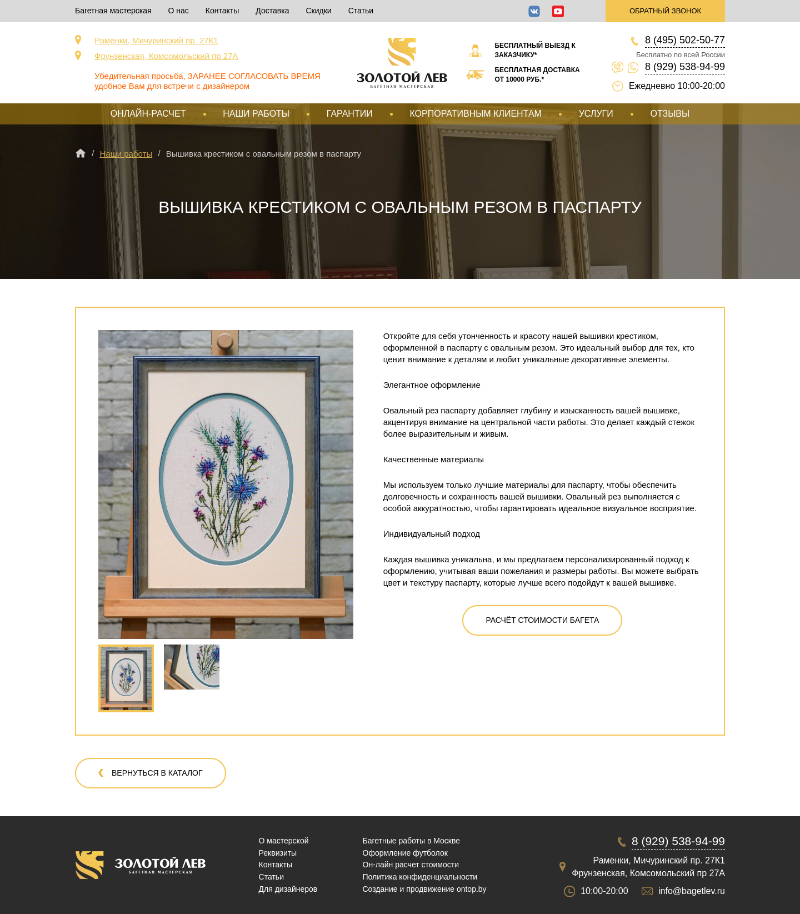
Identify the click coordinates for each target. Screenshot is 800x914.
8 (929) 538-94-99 (685, 66)
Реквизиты (278, 852)
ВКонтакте (534, 11)
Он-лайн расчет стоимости (411, 864)
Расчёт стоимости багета (542, 620)
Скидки (318, 10)
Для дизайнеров (288, 889)
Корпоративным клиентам (475, 113)
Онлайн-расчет (148, 113)
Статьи (360, 10)
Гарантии (350, 113)
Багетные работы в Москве (412, 840)
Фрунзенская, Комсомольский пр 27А (166, 56)
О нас (178, 10)
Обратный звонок (665, 11)
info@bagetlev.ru (691, 891)
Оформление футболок (405, 852)
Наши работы (256, 113)
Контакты (222, 10)
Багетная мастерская (113, 10)
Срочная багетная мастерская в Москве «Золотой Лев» (402, 63)
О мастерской (284, 840)
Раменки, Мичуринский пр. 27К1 (156, 40)
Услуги (596, 113)
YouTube (558, 11)
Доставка (272, 10)
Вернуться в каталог (157, 772)
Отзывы (669, 113)
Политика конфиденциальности (420, 876)
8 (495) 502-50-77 (685, 40)
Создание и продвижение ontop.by (425, 889)
